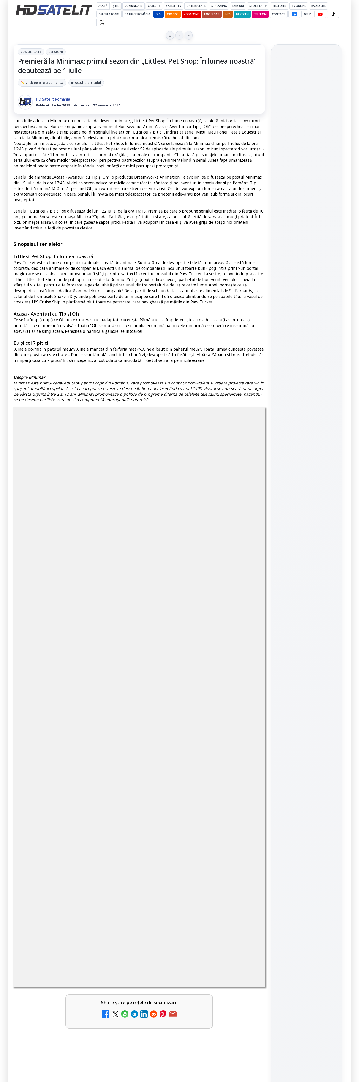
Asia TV (40, 737)
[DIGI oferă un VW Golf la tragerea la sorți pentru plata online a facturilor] (245, 900)
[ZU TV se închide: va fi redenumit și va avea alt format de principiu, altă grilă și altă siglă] (245, 696)
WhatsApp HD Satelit (307, 517)
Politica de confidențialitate (306, 715)
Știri (116, 6)
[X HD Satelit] (102, 22)
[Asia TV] (118, 750)
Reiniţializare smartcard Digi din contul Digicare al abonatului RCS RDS (78, 687)
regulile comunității (89, 550)
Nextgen (242, 14)
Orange (172, 14)
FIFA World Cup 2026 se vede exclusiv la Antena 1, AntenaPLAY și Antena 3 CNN (306, 126)
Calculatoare (109, 14)
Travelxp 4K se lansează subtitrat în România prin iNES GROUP (62, 787)
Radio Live (318, 6)
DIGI (158, 14)
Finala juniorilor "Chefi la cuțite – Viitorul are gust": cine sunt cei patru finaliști (306, 157)
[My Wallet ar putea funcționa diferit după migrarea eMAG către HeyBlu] (118, 847)
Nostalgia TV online (182, 737)
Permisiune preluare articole (306, 685)
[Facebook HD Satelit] (294, 14)
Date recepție (196, 6)
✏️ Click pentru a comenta (42, 82)
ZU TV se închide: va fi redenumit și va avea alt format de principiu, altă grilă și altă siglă (189, 692)
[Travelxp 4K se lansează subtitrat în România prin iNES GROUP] (118, 794)
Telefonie (279, 6)
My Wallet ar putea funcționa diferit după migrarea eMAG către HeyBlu (58, 843)
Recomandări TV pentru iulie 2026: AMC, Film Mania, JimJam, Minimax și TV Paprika (305, 94)
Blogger (216, 940)
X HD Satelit (307, 556)
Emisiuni (238, 6)
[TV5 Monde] (118, 900)
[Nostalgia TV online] (245, 750)
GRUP (307, 14)
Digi (281, 630)
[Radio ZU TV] (245, 847)
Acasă (102, 6)
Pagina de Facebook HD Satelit (307, 484)
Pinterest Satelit (307, 569)
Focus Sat (211, 14)
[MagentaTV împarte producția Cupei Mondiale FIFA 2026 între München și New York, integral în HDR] (245, 794)
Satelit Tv (173, 6)
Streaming (219, 6)
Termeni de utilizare (307, 700)
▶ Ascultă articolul (86, 82)
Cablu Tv (154, 6)
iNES (228, 14)
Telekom (260, 14)
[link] (75, 701)
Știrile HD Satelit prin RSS (307, 585)
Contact (278, 14)
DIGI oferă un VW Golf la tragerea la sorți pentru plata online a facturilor (188, 894)
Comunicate (133, 6)
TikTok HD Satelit (306, 543)
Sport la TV (258, 6)
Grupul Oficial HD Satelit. (105, 556)
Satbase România (137, 14)
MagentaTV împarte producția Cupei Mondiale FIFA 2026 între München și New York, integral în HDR (191, 789)
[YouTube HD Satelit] (320, 14)
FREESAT (298, 630)
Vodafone (191, 14)
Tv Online (299, 6)
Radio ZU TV (173, 834)
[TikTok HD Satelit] (333, 14)
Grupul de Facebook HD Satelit (306, 502)
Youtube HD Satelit (307, 530)
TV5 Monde (44, 888)
